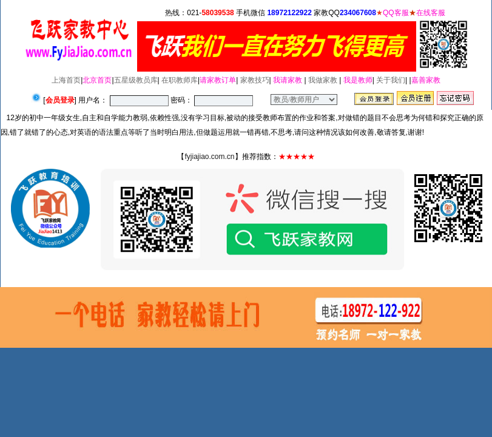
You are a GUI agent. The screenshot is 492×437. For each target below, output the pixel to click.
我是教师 (357, 80)
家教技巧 (254, 80)
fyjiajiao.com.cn (209, 156)
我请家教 (287, 80)
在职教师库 (179, 80)
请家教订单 (218, 80)
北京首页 (97, 80)
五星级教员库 (136, 80)
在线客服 (430, 12)
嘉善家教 (425, 80)
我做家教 (322, 80)
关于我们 (390, 80)
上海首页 (66, 80)
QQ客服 (396, 12)
